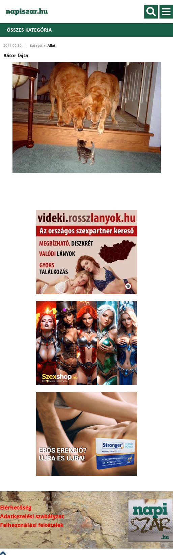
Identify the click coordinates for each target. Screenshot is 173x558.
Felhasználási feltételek (32, 525)
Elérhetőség (15, 507)
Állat (51, 45)
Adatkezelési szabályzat (32, 516)
